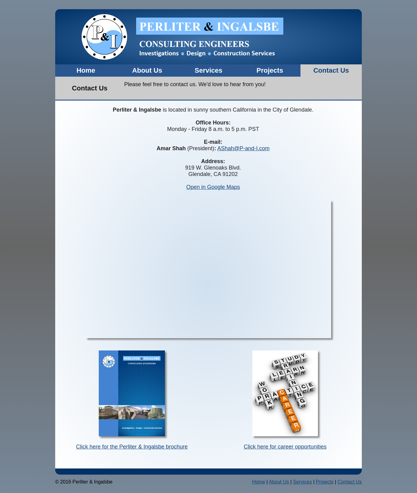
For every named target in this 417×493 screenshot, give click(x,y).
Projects (270, 70)
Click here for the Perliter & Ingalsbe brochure (132, 447)
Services (209, 70)
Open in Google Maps (213, 187)
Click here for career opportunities (285, 447)
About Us (147, 70)
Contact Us (331, 70)
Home (85, 70)
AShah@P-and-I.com (243, 148)
